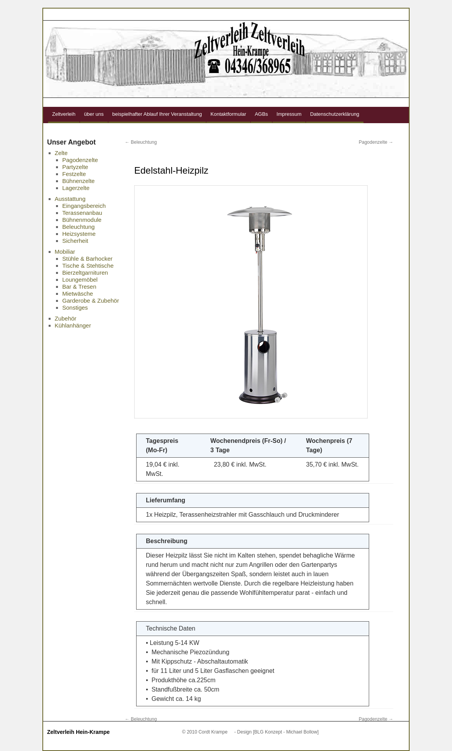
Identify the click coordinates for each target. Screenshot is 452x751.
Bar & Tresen (79, 286)
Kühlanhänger (73, 325)
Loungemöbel (80, 279)
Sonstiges (75, 307)
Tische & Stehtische (88, 265)
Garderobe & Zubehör (90, 300)
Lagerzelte (75, 188)
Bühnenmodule (82, 219)
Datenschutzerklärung (334, 114)
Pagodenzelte (376, 142)
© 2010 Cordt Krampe (205, 732)
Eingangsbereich (84, 205)
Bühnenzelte (78, 181)
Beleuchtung (141, 142)
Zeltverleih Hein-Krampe (78, 732)
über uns (94, 114)
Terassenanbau (82, 212)
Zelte (61, 153)
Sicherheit (75, 240)
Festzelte (74, 174)
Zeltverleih (63, 114)
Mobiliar (65, 251)
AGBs (261, 114)
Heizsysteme (79, 233)
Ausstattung (70, 198)
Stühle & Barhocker (87, 258)
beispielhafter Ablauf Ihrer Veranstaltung (157, 114)
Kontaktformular (228, 114)
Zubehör (66, 318)
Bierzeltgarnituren (85, 272)
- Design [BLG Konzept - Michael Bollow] (276, 732)
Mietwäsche (77, 293)
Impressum (289, 114)
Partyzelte (75, 167)
